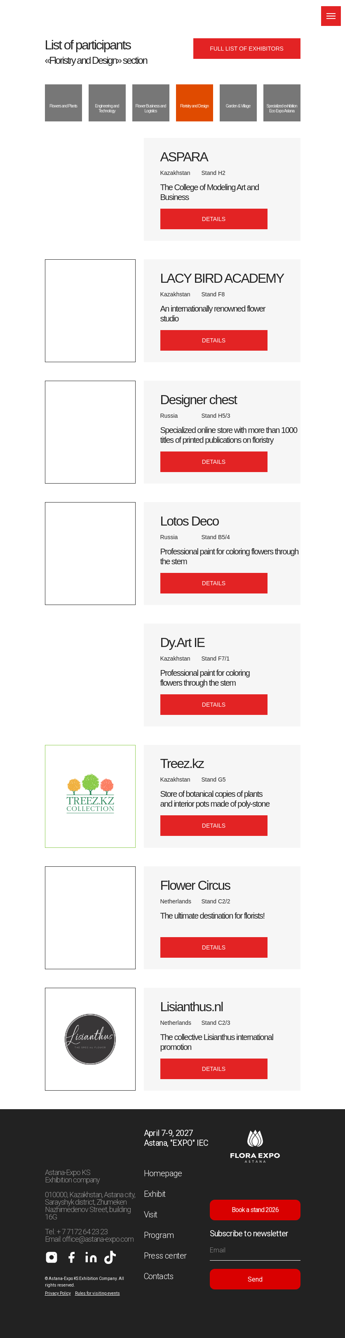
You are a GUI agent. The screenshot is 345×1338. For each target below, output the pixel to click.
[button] (214, 219)
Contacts (159, 1276)
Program (159, 1235)
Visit (150, 1214)
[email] (255, 1250)
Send (255, 1279)
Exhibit (155, 1194)
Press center (165, 1256)
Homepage (163, 1173)
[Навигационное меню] (331, 16)
